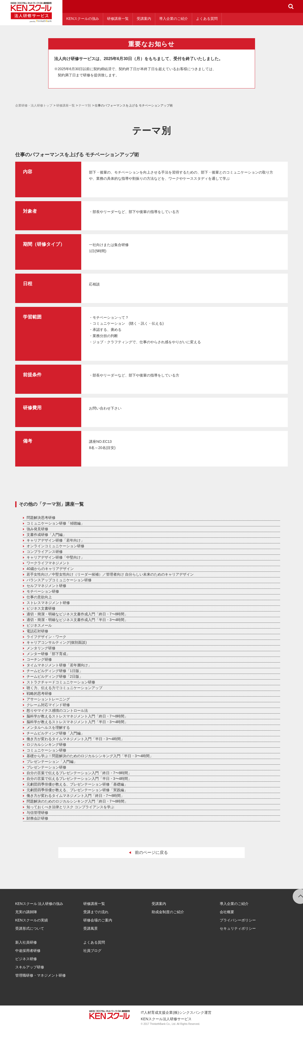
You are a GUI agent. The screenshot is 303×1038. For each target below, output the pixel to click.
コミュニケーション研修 (46, 750)
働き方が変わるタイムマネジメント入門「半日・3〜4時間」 (76, 739)
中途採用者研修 (27, 951)
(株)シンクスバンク (188, 1012)
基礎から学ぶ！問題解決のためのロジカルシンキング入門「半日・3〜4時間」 (90, 756)
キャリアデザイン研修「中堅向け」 (55, 557)
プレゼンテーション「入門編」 (52, 761)
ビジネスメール (39, 625)
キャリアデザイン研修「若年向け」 (55, 540)
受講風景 (90, 928)
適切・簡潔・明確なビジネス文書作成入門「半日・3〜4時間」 (77, 620)
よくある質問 (207, 19)
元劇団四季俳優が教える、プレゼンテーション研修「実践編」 (77, 790)
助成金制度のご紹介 (168, 912)
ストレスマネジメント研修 (48, 603)
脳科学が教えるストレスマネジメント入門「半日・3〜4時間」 (77, 722)
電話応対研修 (37, 631)
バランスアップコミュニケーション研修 (59, 580)
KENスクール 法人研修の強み (39, 904)
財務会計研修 (37, 818)
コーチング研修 (39, 659)
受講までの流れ (96, 912)
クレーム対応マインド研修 (48, 705)
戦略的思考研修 (39, 693)
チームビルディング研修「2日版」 (55, 676)
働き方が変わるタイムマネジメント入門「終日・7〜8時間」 (76, 796)
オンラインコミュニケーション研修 (55, 546)
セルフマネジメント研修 (46, 586)
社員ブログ (92, 951)
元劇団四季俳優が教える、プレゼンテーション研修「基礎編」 (77, 784)
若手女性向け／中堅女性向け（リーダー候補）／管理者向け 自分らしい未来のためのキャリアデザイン (110, 574)
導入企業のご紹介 (173, 19)
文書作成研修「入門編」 (46, 535)
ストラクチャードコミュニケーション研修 (61, 682)
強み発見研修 (37, 529)
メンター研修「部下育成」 (48, 654)
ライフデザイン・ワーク (46, 637)
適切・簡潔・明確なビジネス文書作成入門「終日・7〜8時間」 (77, 614)
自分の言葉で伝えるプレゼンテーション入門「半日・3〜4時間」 (79, 779)
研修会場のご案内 (97, 920)
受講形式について (29, 928)
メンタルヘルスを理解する (48, 727)
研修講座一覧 (118, 19)
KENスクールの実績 (31, 920)
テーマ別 (84, 105)
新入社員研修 (26, 942)
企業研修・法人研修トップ (33, 105)
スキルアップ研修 (29, 967)
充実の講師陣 (26, 912)
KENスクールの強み (82, 19)
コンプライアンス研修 (45, 552)
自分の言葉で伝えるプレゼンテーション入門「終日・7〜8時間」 (79, 773)
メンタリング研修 (41, 648)
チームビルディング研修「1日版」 (55, 671)
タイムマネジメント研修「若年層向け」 (59, 665)
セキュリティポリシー (238, 928)
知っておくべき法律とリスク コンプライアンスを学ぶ (70, 807)
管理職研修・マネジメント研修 (40, 975)
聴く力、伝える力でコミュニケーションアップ (64, 688)
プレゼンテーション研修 (46, 767)
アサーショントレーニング (48, 699)
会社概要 (227, 912)
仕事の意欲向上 (39, 597)
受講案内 (144, 19)
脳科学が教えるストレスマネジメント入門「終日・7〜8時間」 (77, 716)
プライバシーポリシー (238, 920)
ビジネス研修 (26, 959)
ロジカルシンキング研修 (46, 744)
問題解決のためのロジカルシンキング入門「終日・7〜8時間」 (77, 801)
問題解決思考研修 (41, 518)
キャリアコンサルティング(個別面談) (57, 642)
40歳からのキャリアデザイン (50, 569)
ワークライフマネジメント (48, 563)
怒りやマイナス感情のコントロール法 (57, 710)
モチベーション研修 (43, 591)
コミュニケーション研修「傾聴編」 (55, 523)
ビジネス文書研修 (41, 608)
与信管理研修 (37, 813)
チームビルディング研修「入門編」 (55, 733)
